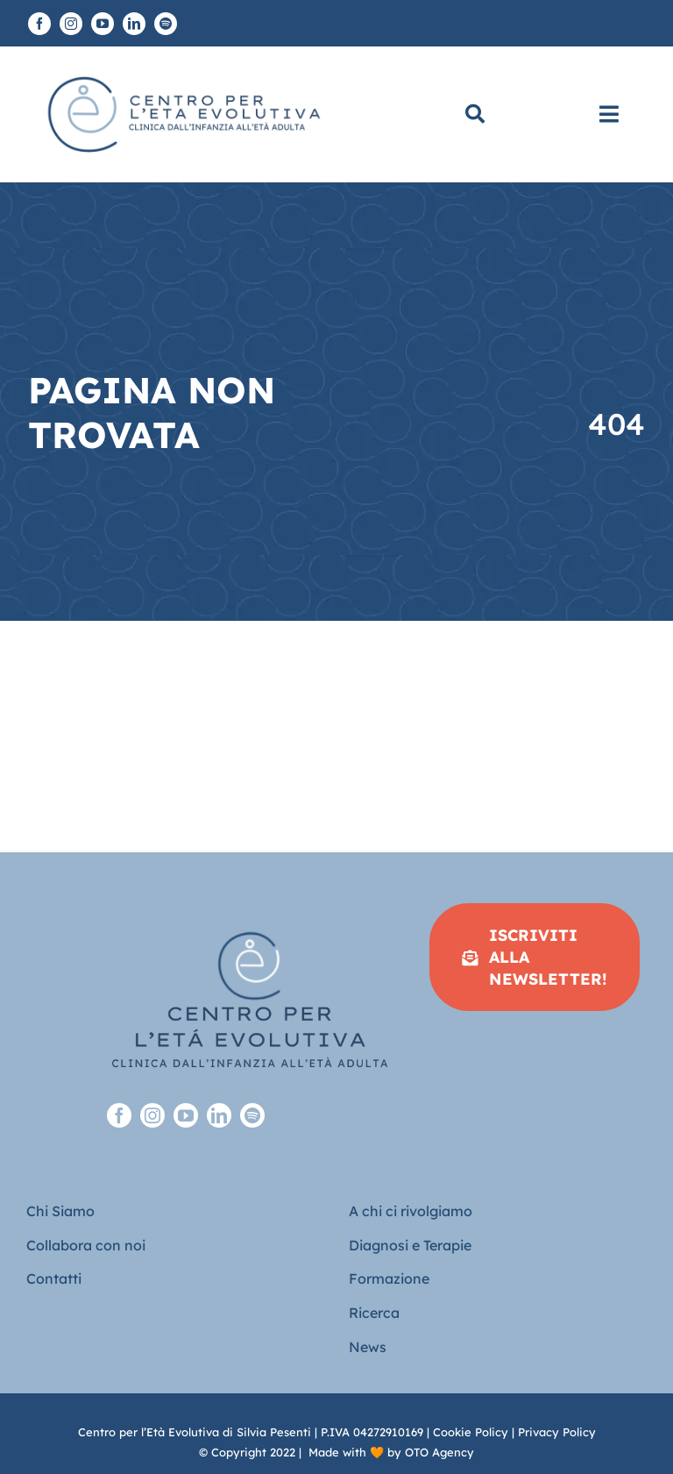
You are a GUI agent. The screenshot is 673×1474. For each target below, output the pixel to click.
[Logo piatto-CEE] (182, 70)
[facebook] (39, 23)
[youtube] (102, 23)
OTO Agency (439, 1452)
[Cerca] (475, 115)
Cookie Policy (470, 1432)
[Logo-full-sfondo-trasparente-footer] (250, 911)
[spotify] (165, 23)
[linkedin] (134, 23)
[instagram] (71, 23)
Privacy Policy (557, 1432)
